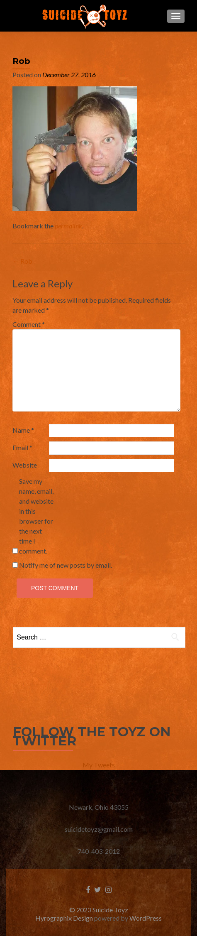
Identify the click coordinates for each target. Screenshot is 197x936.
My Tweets (99, 765)
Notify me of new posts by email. (65, 565)
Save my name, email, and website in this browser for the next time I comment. (36, 516)
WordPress (145, 918)
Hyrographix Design (64, 918)
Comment (28, 324)
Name (23, 430)
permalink (68, 226)
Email (22, 447)
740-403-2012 (99, 851)
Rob (22, 261)
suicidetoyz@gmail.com (99, 829)
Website (24, 465)
